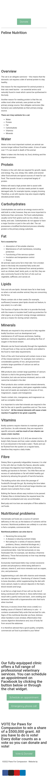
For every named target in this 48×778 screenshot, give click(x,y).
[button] (24, 27)
